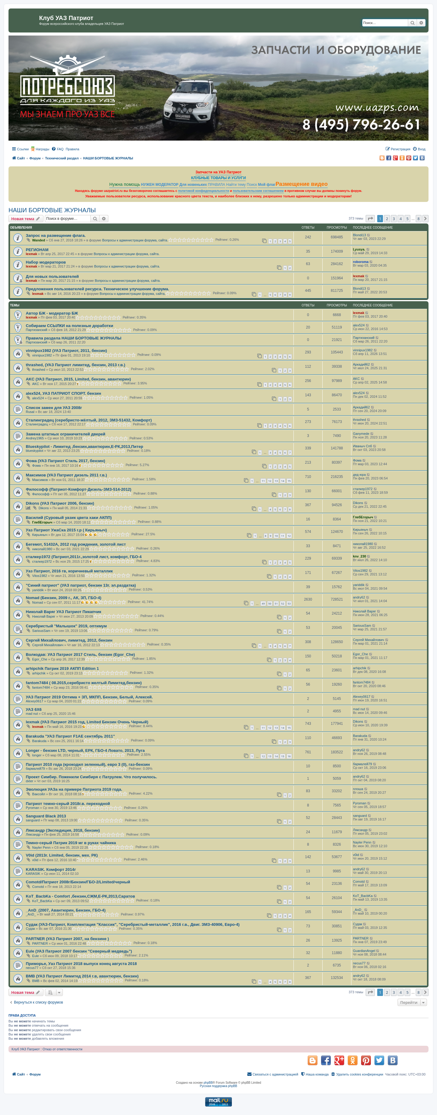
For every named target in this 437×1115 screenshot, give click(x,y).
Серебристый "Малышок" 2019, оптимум (66, 626)
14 (282, 481)
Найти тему (236, 184)
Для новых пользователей (52, 276)
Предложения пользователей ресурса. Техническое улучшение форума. (97, 289)
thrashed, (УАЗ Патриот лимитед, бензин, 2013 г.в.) (75, 365)
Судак (30, 928)
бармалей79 (35, 768)
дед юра (359, 474)
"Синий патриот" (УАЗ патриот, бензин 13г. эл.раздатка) (81, 585)
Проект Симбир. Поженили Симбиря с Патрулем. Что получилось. (91, 777)
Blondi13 (359, 235)
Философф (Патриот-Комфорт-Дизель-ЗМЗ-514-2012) (78, 489)
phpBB (208, 1082)
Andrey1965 (35, 438)
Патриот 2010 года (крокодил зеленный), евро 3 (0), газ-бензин (88, 764)
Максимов (40, 480)
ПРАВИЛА (216, 184)
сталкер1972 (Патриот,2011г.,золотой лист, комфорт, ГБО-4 (84, 556)
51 (276, 603)
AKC (35, 384)
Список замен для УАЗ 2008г (54, 407)
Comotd (38, 886)
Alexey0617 (34, 701)
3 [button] (394, 218)
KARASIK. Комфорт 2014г (51, 869)
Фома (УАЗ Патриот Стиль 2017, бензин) (65, 461)
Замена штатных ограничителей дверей (65, 434)
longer (37, 755)
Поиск (252, 184)
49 (263, 603)
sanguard (33, 820)
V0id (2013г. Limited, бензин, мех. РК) (62, 855)
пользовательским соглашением (258, 191)
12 (269, 481)
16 (289, 756)
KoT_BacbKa (42, 901)
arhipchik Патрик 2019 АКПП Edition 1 (62, 668)
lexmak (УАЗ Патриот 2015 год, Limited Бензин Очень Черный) (87, 722)
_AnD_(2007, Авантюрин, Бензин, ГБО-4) (66, 910)
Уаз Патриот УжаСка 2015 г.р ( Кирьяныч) (66, 530)
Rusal (30, 412)
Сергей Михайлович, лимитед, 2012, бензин (69, 640)
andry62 (359, 597)
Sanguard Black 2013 (46, 816)
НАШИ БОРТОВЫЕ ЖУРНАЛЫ (52, 210)
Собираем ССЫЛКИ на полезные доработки (69, 325)
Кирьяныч (39, 535)
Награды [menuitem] (42, 149)
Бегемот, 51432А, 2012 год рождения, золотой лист (76, 544)
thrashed (38, 369)
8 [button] (419, 218)
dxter (29, 781)
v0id (35, 860)
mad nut (32, 713)
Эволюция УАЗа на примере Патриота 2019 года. (74, 789)
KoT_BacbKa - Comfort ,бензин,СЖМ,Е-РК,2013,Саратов (80, 896)
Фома (36, 465)
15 (289, 481)
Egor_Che (39, 659)
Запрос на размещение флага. (56, 235)
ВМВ (35, 981)
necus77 (32, 968)
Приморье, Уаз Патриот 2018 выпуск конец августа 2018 (81, 963)
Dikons (44, 508)
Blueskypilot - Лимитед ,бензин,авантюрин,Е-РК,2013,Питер (84, 446)
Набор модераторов (46, 262)
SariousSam (41, 631)
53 (289, 603)
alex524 (359, 325)
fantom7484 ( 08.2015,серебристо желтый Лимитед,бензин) (84, 682)
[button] (370, 218)
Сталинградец (37, 424)
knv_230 (359, 556)
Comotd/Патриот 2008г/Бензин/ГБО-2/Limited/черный (78, 882)
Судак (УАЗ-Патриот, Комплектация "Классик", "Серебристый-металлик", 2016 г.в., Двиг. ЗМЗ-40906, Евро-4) (132, 924)
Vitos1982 (39, 576)
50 (269, 603)
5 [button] (407, 218)
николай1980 (42, 549)
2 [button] (387, 218)
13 (276, 481)
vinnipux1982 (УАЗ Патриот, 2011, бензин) (66, 350)
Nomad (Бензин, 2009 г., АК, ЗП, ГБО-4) (63, 597)
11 (263, 481)
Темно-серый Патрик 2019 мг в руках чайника (71, 843)
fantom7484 (41, 687)
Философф (40, 494)
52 (282, 603)
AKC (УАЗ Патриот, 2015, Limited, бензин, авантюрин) (78, 379)
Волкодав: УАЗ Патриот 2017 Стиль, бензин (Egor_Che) (80, 654)
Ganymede (361, 433)
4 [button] (400, 218)
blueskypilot (34, 450)
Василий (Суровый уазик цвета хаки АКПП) (69, 517)
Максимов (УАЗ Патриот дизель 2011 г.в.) (66, 475)
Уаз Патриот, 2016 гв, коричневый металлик (69, 571)
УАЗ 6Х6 (34, 709)
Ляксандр (33, 834)
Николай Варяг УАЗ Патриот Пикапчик (63, 611)
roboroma (360, 262)
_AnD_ (31, 914)
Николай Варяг (43, 616)
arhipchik (39, 673)
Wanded (38, 240)
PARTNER (40, 943)
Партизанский (36, 330)
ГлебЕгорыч (42, 522)
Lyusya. (359, 249)
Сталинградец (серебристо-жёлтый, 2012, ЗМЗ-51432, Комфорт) (89, 420)
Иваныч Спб (362, 446)
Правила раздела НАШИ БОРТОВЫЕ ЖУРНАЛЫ (73, 338)
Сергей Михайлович (47, 645)
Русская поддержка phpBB (218, 1086)
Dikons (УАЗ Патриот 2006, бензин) (60, 503)
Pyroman (32, 808)
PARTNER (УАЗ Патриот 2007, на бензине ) (67, 938)
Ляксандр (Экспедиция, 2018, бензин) (63, 830)
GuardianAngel (364, 951)
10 (276, 536)
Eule (35, 956)
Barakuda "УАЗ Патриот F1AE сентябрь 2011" (70, 736)
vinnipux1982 (42, 355)
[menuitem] (57, 149)
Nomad (37, 602)
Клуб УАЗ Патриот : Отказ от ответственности (47, 1049)
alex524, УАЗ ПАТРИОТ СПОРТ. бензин (63, 393)
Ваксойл (38, 794)
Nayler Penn (41, 847)
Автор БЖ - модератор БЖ (52, 313)
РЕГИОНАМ (37, 249)
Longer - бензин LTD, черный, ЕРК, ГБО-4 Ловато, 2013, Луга (85, 750)
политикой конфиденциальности (203, 191)
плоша (358, 789)
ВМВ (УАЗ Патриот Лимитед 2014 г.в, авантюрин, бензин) (82, 976)
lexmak (31, 254)
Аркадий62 (361, 364)
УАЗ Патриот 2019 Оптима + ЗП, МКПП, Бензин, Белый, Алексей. (89, 697)
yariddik (38, 590)
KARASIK (33, 873)
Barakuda (39, 741)
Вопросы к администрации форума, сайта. (135, 240)
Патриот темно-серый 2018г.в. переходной (68, 803)
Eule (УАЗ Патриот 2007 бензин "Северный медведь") (79, 951)
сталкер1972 (363, 489)
